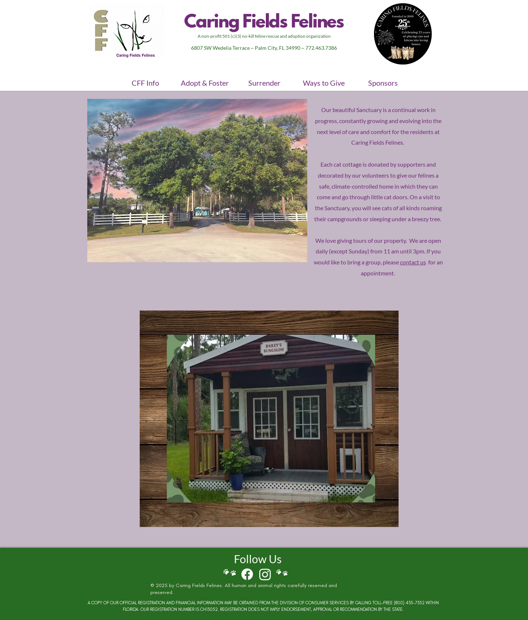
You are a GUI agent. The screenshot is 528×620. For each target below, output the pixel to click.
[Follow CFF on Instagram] (265, 574)
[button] (145, 82)
